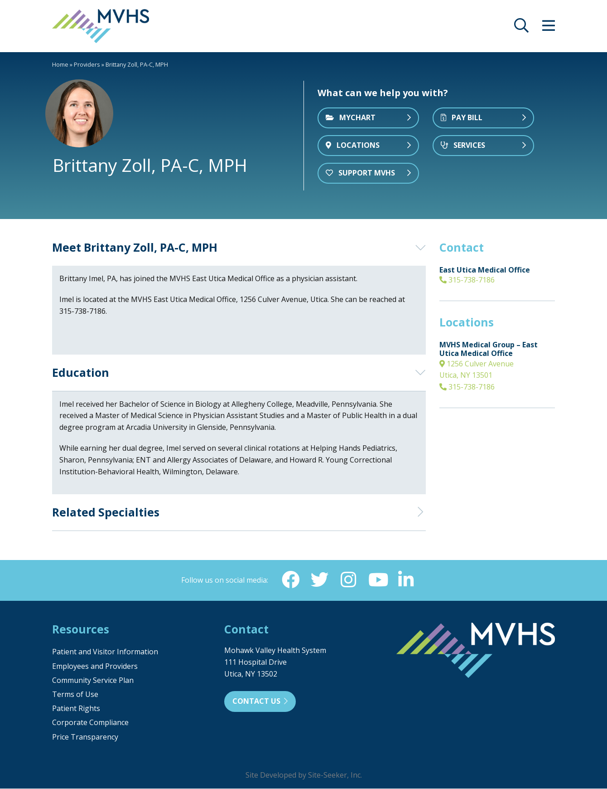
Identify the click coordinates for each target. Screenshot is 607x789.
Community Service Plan (93, 681)
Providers (87, 64)
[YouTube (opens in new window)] (377, 580)
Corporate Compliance (90, 723)
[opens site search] (521, 28)
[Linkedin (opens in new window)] (406, 580)
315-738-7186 (467, 280)
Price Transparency (85, 737)
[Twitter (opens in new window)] (319, 580)
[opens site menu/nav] (548, 28)
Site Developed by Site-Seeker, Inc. (304, 775)
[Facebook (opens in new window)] (290, 580)
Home (60, 64)
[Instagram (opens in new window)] (348, 580)
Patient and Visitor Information (105, 652)
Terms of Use (75, 695)
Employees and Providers (95, 667)
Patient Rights (76, 709)
